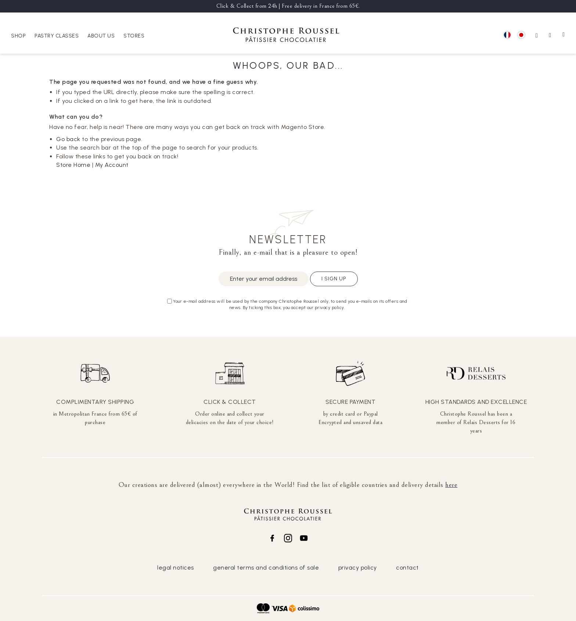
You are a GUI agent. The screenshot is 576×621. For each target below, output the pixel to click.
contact (407, 567)
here (451, 485)
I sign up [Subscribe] (333, 279)
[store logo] (286, 35)
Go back (68, 139)
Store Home (73, 164)
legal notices (175, 567)
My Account (112, 164)
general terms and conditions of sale (266, 567)
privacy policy (357, 567)
